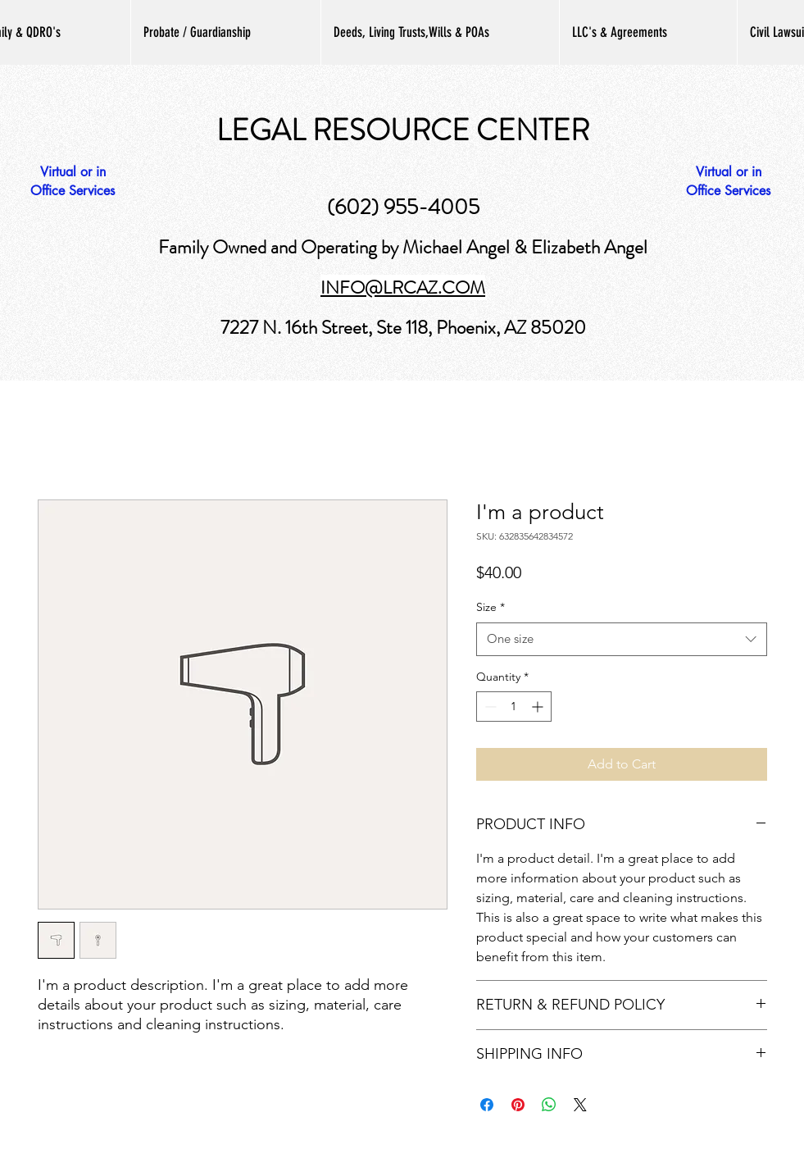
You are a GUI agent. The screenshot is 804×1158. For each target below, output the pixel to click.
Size (490, 607)
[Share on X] (580, 1105)
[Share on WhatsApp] (549, 1105)
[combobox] (621, 639)
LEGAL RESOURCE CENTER (402, 130)
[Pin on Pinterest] (518, 1105)
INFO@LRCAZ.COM (402, 287)
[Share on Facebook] (487, 1105)
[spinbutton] (514, 706)
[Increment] (539, 706)
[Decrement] (489, 706)
